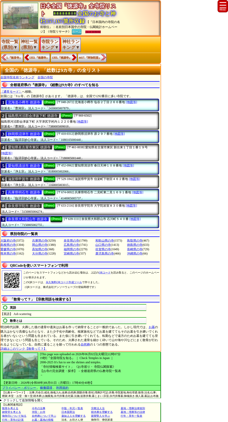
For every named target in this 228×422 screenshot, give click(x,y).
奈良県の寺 (71, 240)
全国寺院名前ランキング (17, 77)
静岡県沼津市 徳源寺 (24, 134)
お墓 (152, 327)
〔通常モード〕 (11, 91)
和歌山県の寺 (104, 240)
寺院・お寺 (38, 412)
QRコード (105, 272)
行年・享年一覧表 (131, 415)
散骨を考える (10, 408)
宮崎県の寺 (71, 253)
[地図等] (131, 102)
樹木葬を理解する (102, 412)
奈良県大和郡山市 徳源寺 (27, 219)
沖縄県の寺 (134, 253)
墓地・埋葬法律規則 (133, 408)
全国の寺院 (45, 77)
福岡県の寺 (71, 249)
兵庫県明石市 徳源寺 (24, 192)
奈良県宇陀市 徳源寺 (24, 206)
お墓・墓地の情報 (42, 419)
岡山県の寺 (39, 244)
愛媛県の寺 (8, 249)
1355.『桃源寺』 (62, 57)
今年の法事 (38, 408)
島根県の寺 (8, 244)
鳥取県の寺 (134, 240)
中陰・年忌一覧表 (72, 408)
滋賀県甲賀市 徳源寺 (24, 179)
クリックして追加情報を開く (23, 400)
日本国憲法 (68, 412)
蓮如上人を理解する (73, 415)
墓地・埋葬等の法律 (133, 412)
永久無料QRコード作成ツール (64, 282)
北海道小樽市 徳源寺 (24, 102)
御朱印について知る (14, 415)
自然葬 (85, 344)
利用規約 (62, 387)
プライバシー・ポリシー (19, 387)
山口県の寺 (103, 244)
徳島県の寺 (134, 244)
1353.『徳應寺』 (39, 57)
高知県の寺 (39, 249)
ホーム (76, 31)
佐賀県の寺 (103, 249)
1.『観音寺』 (14, 57)
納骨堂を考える (11, 412)
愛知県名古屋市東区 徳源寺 (29, 147)
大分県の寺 (39, 253)
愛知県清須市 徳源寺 (24, 166)
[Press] (49, 102)
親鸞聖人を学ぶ (100, 415)
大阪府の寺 (8, 240)
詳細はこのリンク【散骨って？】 (23, 348)
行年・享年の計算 (13, 419)
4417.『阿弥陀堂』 (90, 57)
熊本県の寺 (8, 253)
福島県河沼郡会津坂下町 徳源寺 (33, 116)
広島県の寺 (71, 244)
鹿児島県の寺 (104, 253)
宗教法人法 (98, 408)
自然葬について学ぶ (44, 415)
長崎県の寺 (134, 249)
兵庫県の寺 (39, 240)
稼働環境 (46, 387)
